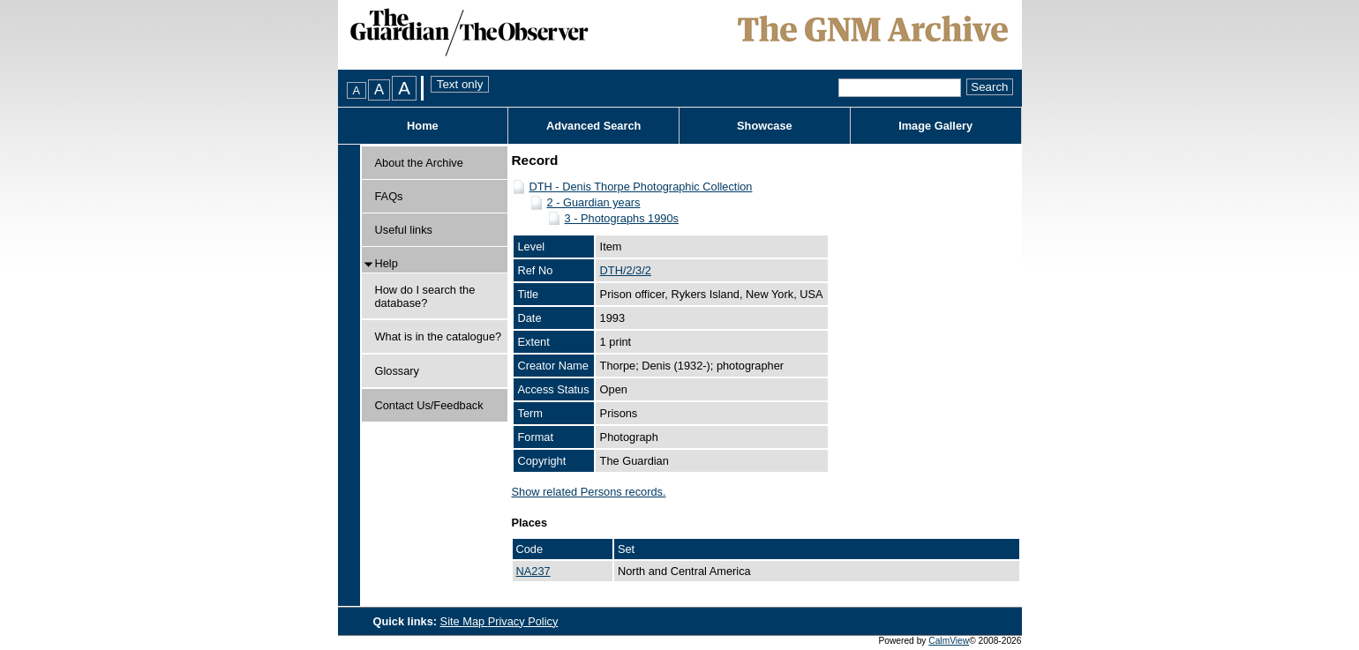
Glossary (397, 370)
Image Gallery (935, 125)
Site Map (464, 621)
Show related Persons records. (589, 491)
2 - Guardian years (594, 202)
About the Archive (419, 162)
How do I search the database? (425, 296)
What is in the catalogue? (438, 336)
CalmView (948, 641)
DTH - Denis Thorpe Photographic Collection (641, 186)
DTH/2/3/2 (625, 270)
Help (386, 263)
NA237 (533, 571)
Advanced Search (593, 125)
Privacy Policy (523, 621)
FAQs (389, 196)
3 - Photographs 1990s (622, 218)
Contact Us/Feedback (429, 405)
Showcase (764, 125)
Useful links (403, 229)
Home (423, 125)
